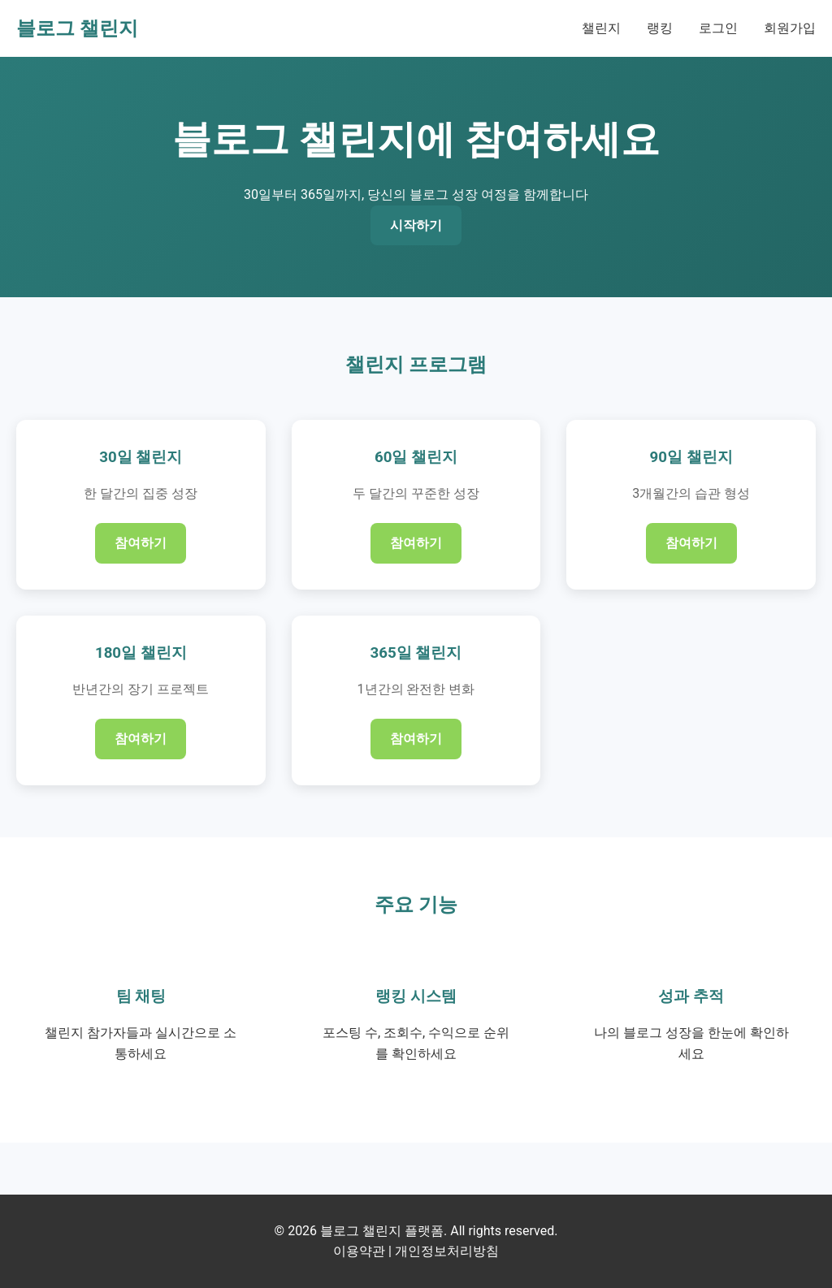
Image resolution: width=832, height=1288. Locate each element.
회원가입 (790, 28)
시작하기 (416, 225)
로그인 (718, 28)
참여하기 (141, 543)
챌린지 (601, 28)
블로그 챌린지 (77, 28)
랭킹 (660, 28)
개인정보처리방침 (447, 1251)
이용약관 (359, 1251)
